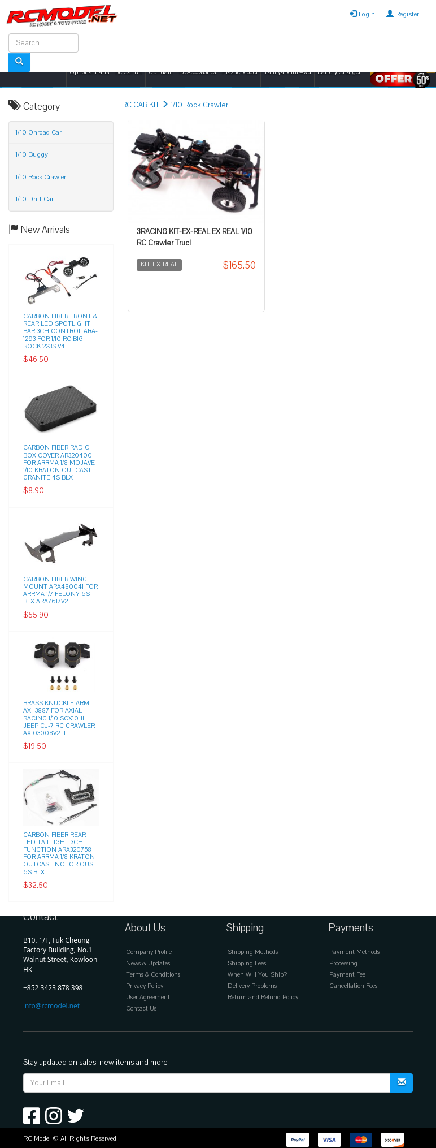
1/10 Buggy (31, 154)
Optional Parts (89, 72)
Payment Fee (347, 974)
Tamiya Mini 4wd (287, 72)
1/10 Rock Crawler (199, 105)
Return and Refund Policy (263, 997)
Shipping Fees (247, 963)
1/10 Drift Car (34, 199)
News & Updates (148, 963)
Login (362, 14)
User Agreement (148, 997)
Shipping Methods (253, 952)
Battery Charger (339, 72)
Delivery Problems (252, 986)
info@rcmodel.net (51, 1006)
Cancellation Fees (353, 986)
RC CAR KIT (140, 105)
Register (402, 14)
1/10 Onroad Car (38, 132)
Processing (343, 963)
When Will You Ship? (257, 974)
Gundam (161, 72)
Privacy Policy (144, 986)
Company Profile (149, 952)
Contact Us (141, 1008)
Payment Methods (354, 952)
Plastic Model (240, 72)
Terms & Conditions (153, 974)
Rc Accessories (197, 72)
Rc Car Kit (128, 72)
